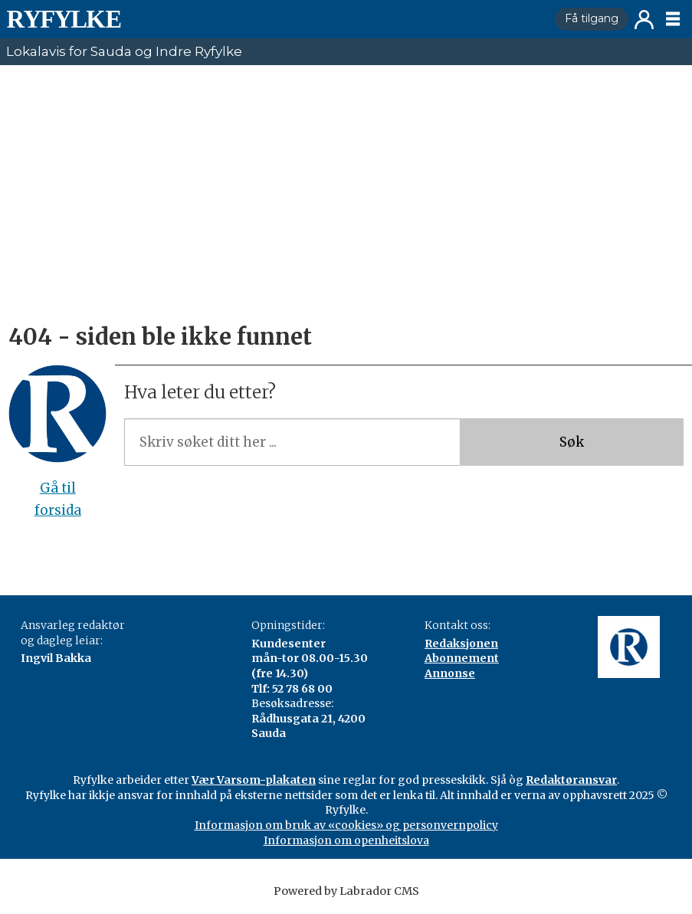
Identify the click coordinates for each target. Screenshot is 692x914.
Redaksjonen (461, 643)
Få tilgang (591, 18)
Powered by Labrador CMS (346, 891)
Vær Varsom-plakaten (254, 780)
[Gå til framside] (63, 19)
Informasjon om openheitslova (346, 840)
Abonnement (462, 658)
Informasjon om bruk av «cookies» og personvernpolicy (346, 825)
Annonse (450, 673)
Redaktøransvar (571, 780)
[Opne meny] (672, 19)
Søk (571, 442)
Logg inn (644, 19)
